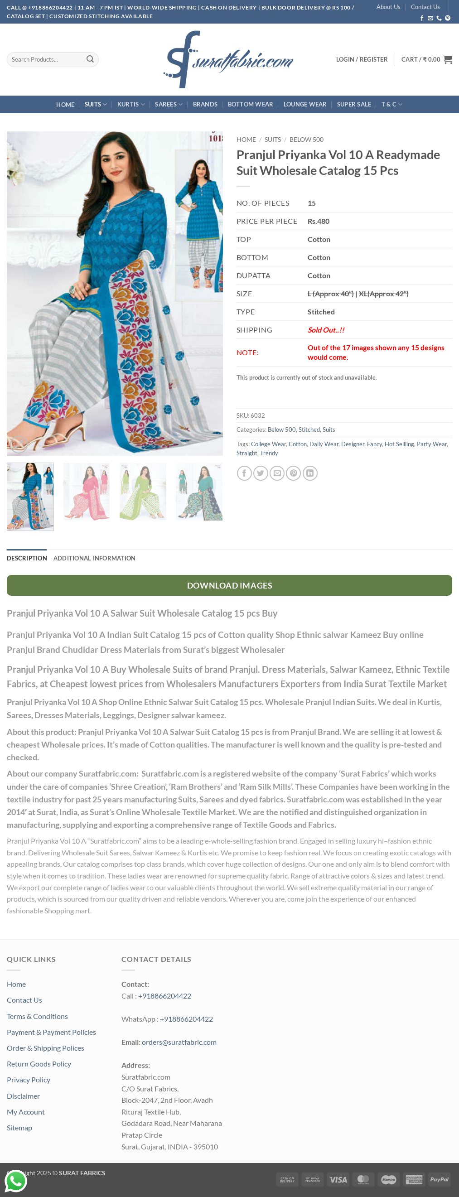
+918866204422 (164, 995)
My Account (26, 1111)
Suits (96, 104)
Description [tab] (27, 558)
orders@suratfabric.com (179, 1042)
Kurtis (131, 104)
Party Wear (432, 444)
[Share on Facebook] (244, 473)
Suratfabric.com (114, 840)
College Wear (268, 444)
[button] (426, 59)
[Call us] (439, 18)
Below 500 (307, 139)
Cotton (298, 444)
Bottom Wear (251, 104)
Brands (205, 104)
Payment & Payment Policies (51, 1032)
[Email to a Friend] (277, 473)
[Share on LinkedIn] (310, 473)
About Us (389, 6)
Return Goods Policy (39, 1063)
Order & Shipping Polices (45, 1047)
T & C (392, 104)
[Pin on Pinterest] (293, 473)
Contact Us (425, 6)
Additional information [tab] (94, 558)
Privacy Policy (28, 1079)
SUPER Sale (354, 104)
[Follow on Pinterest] (447, 18)
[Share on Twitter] (260, 473)
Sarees (169, 104)
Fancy (374, 444)
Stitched (309, 429)
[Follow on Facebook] (422, 18)
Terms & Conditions (37, 1016)
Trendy (269, 453)
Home (65, 104)
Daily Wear (323, 444)
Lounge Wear (305, 104)
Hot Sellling (399, 444)
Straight (247, 453)
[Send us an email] (430, 18)
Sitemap (19, 1127)
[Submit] (90, 59)
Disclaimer (23, 1095)
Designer (352, 444)
